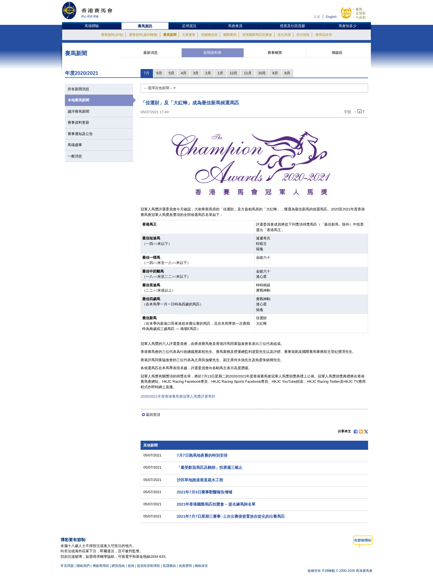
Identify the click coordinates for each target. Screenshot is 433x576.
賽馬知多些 (323, 35)
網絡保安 (201, 566)
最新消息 (150, 53)
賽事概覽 (275, 53)
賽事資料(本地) (112, 35)
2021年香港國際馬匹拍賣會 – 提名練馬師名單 (216, 504)
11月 (247, 73)
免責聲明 (185, 566)
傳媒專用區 (101, 566)
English (331, 17)
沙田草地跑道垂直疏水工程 (200, 480)
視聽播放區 (209, 35)
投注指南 (303, 35)
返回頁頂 (153, 415)
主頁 (316, 17)
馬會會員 (235, 26)
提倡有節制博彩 (148, 566)
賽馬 (359, 9)
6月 (159, 73)
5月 (171, 73)
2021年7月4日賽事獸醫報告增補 (204, 492)
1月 (220, 73)
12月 (233, 73)
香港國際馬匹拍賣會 (257, 35)
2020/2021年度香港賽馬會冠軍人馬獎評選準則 (178, 396)
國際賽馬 (229, 35)
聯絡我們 (83, 566)
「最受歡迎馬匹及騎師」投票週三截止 (209, 467)
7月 (146, 73)
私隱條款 (169, 566)
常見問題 (67, 566)
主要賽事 (188, 35)
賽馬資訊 (145, 26)
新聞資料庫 (212, 53)
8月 (287, 73)
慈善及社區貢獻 (292, 26)
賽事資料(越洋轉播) (143, 35)
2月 (208, 73)
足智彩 (361, 13)
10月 (262, 73)
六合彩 (361, 17)
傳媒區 (337, 53)
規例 (131, 566)
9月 (275, 73)
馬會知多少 (348, 26)
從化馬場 (284, 35)
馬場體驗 (92, 26)
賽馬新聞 (169, 35)
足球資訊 (189, 26)
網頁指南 (118, 566)
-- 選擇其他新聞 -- (160, 88)
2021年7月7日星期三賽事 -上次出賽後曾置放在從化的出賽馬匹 (231, 516)
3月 (196, 73)
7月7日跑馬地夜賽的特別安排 (202, 455)
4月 (183, 73)
